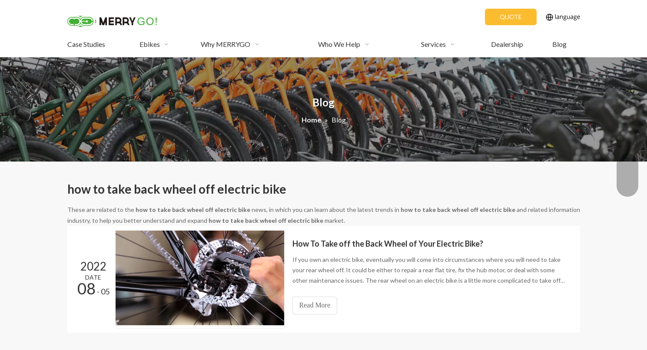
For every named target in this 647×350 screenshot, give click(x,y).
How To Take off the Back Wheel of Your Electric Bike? (387, 243)
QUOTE (511, 16)
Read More (315, 305)
